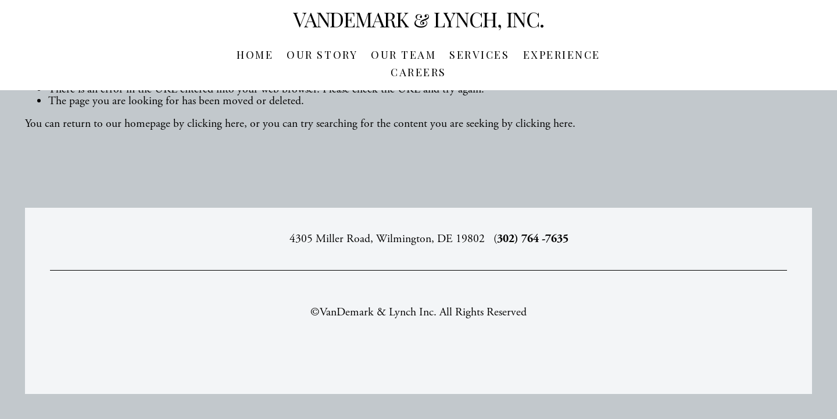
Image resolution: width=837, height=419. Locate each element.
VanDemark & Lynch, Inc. (419, 19)
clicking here (215, 123)
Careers (418, 72)
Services (479, 55)
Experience (561, 55)
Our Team (403, 55)
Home (255, 55)
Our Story (322, 55)
